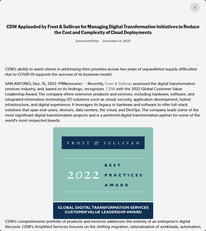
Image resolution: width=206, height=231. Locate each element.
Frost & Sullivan (118, 83)
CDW (110, 89)
